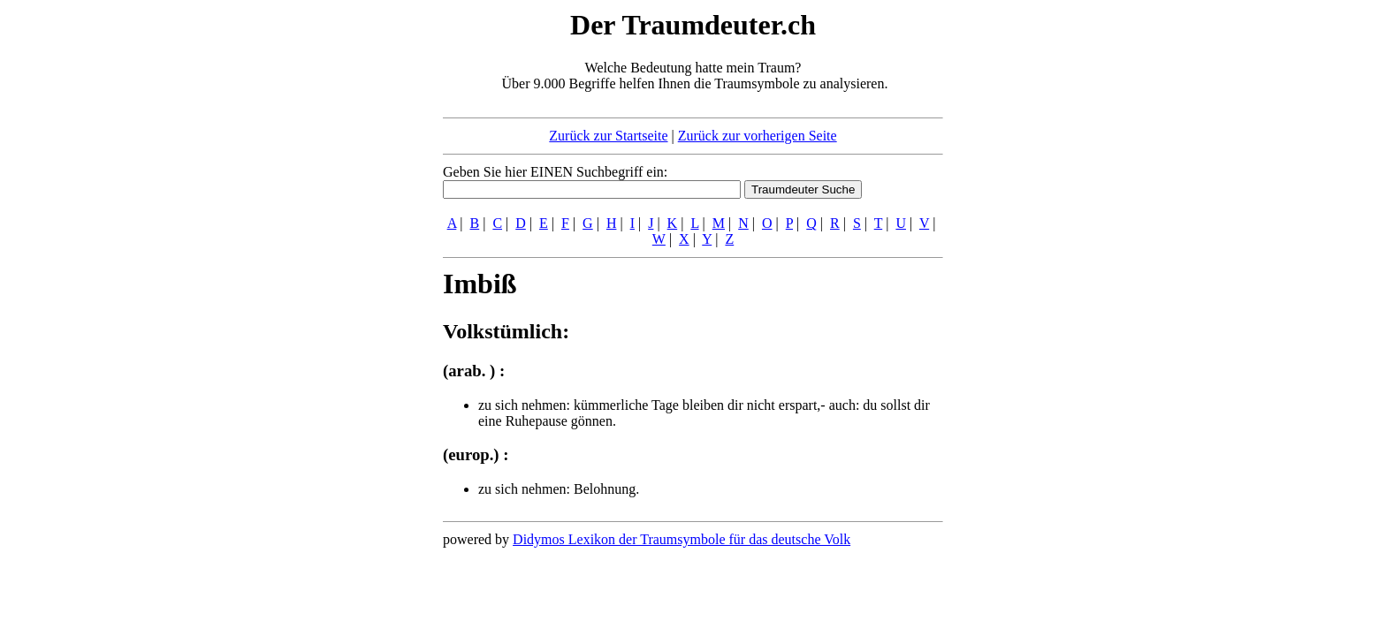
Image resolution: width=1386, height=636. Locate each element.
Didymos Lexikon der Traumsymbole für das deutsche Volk (681, 539)
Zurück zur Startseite (608, 135)
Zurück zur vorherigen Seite (757, 135)
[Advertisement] (335, 272)
